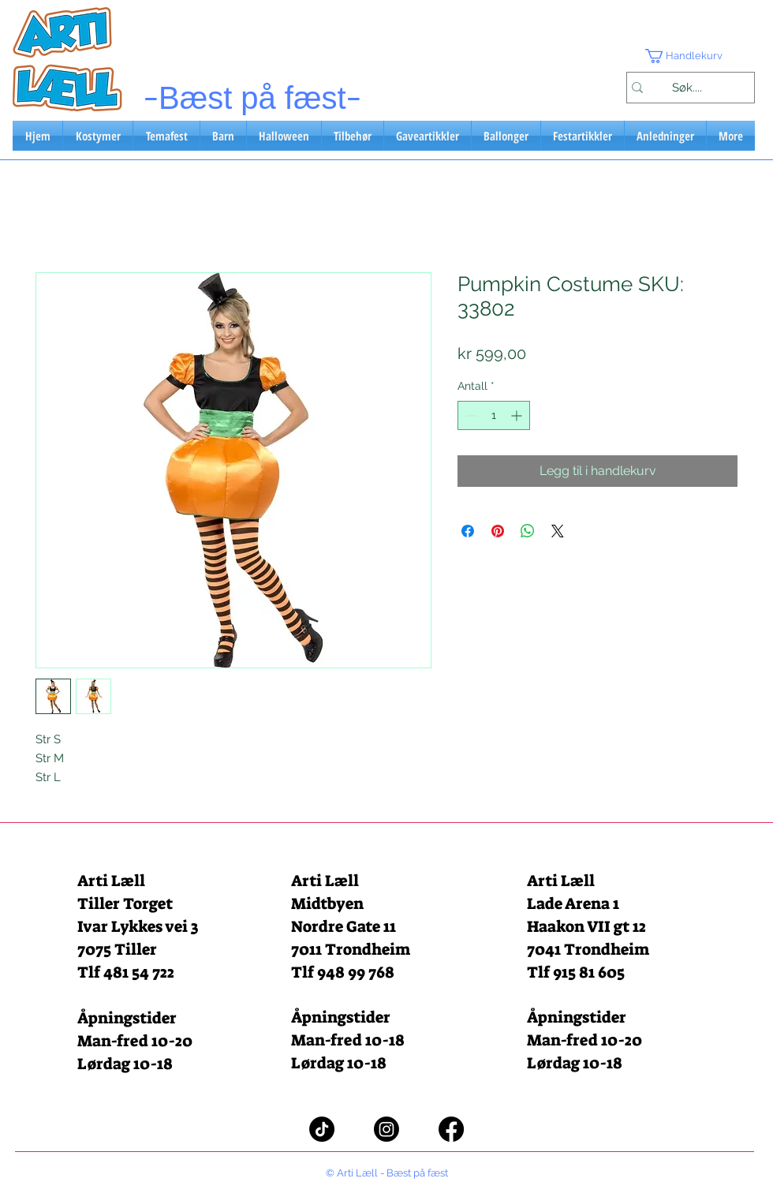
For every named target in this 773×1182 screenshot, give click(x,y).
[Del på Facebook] (467, 531)
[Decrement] (470, 415)
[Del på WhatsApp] (527, 531)
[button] (690, 56)
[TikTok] (321, 1129)
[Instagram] (386, 1129)
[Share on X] (557, 531)
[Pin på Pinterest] (497, 531)
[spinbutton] (494, 415)
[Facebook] (451, 1129)
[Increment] (518, 415)
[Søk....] (686, 88)
